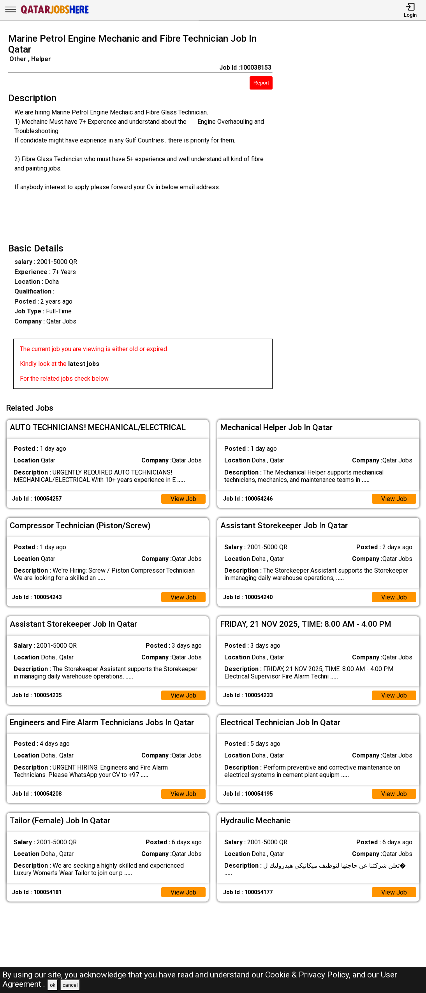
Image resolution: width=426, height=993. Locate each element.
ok (52, 985)
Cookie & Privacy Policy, (308, 974)
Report (261, 83)
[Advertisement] (355, 213)
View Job (183, 498)
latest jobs (83, 363)
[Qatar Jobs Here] (55, 13)
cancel (70, 985)
